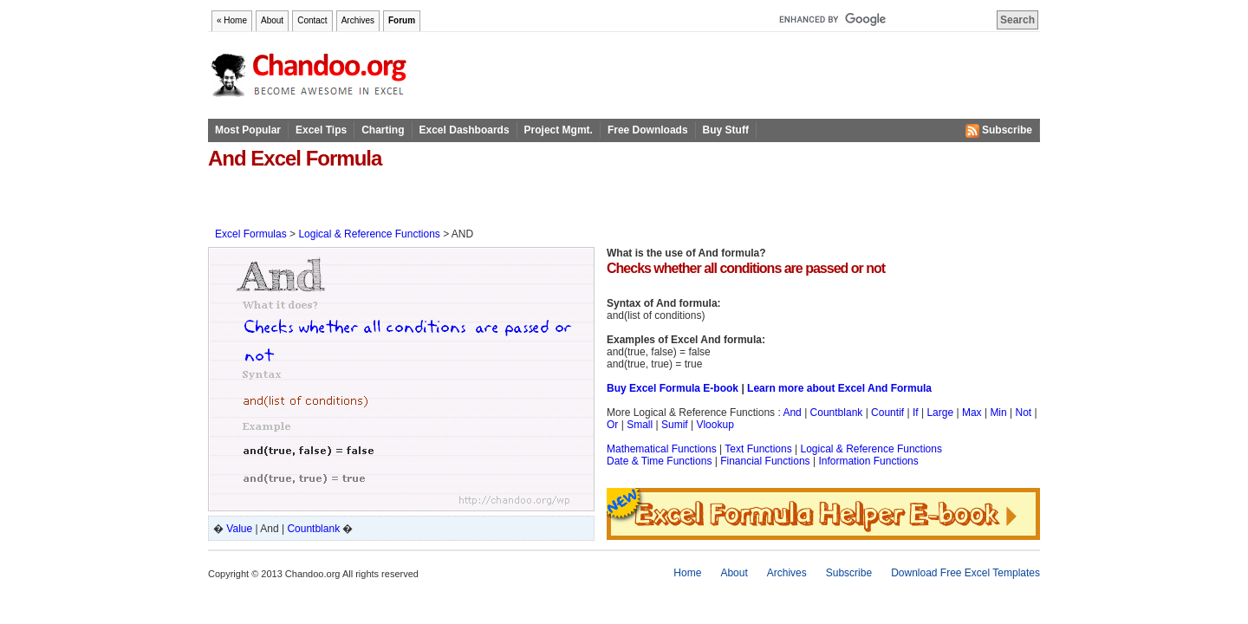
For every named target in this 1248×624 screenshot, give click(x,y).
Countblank (313, 529)
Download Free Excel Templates (965, 573)
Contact (312, 20)
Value (239, 529)
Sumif (674, 425)
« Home (232, 20)
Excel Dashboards (464, 130)
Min (998, 412)
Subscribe (998, 131)
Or (612, 425)
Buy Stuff (726, 130)
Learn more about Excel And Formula (839, 388)
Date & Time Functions (659, 461)
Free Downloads (648, 130)
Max (972, 412)
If (916, 412)
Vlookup (714, 425)
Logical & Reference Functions (368, 234)
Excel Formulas (251, 234)
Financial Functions (764, 461)
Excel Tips (321, 130)
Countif (887, 412)
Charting (382, 130)
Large (939, 412)
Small (640, 425)
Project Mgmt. (558, 130)
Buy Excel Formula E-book (672, 388)
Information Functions (868, 461)
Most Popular (248, 130)
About (272, 20)
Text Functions (758, 449)
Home (687, 573)
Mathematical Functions (662, 449)
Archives (357, 20)
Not (1024, 412)
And (792, 412)
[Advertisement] (411, 198)
